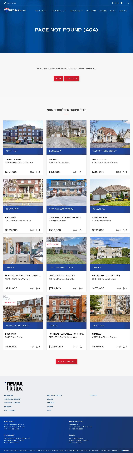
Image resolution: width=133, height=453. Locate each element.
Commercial (58, 11)
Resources (75, 11)
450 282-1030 (77, 442)
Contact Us (11, 3)
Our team (91, 11)
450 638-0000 (77, 429)
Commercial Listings (12, 403)
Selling (50, 399)
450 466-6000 (13, 429)
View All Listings (66, 361)
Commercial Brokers (12, 399)
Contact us (71, 78)
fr (128, 3)
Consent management (108, 450)
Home (58, 78)
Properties (40, 11)
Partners (8, 406)
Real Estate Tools (54, 395)
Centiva (125, 450)
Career (102, 11)
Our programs (9, 410)
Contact (123, 11)
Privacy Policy (85, 450)
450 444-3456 (13, 442)
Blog (112, 11)
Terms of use (95, 450)
